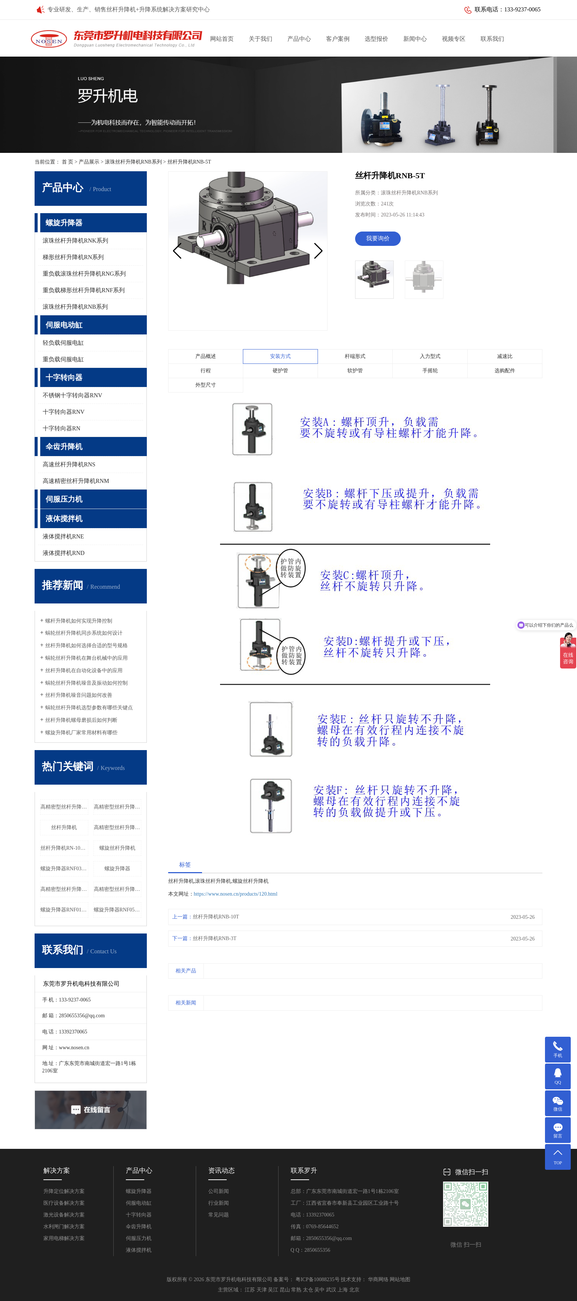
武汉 (331, 1290)
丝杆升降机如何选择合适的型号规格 (86, 645)
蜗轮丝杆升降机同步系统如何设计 (84, 633)
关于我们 (260, 39)
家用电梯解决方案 (64, 1238)
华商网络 (378, 1279)
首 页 (68, 162)
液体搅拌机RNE (63, 536)
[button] (318, 251)
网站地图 (400, 1279)
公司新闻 (218, 1191)
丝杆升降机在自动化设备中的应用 (84, 670)
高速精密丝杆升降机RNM (76, 481)
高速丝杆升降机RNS (69, 464)
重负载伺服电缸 (63, 359)
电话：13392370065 (312, 1215)
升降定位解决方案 (64, 1191)
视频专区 (454, 39)
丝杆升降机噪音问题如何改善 (78, 695)
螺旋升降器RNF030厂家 (64, 868)
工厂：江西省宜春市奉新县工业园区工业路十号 (345, 1203)
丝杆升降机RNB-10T (216, 917)
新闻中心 (415, 39)
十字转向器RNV (64, 412)
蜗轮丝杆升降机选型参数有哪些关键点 (89, 707)
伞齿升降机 (64, 446)
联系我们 (492, 39)
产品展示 (89, 162)
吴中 (319, 1290)
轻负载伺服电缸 (63, 343)
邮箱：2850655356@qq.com (321, 1238)
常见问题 (218, 1215)
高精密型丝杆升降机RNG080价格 (118, 807)
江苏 (250, 1290)
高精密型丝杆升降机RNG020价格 (118, 827)
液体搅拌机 (64, 519)
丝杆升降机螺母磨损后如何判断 (81, 720)
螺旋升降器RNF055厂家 (118, 910)
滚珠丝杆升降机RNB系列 (133, 162)
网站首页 (222, 39)
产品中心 (299, 39)
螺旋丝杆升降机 (117, 848)
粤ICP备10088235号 (317, 1279)
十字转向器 (64, 377)
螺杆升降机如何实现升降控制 (78, 621)
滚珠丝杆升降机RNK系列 (75, 240)
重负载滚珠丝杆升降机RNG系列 (84, 273)
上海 (342, 1290)
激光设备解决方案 (64, 1215)
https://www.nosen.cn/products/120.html (235, 894)
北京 (354, 1290)
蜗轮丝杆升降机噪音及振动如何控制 (86, 683)
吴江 (273, 1290)
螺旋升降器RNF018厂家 (64, 910)
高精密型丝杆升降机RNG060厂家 (64, 807)
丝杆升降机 (64, 827)
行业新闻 (218, 1203)
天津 (261, 1290)
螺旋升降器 (64, 223)
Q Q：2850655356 (310, 1250)
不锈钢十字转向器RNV (72, 395)
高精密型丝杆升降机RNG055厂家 (64, 889)
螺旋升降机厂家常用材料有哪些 (81, 732)
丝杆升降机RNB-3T (215, 938)
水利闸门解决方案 (64, 1226)
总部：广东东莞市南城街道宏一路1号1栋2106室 (345, 1191)
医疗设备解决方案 (64, 1203)
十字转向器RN (61, 428)
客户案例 (338, 39)
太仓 (308, 1290)
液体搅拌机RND (64, 553)
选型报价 (376, 39)
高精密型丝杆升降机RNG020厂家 (118, 889)
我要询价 (378, 238)
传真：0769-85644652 (315, 1226)
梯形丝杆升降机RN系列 (73, 257)
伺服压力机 (64, 499)
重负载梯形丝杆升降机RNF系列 (84, 290)
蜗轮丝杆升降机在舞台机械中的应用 (86, 658)
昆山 (285, 1290)
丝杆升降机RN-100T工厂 (64, 848)
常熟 (296, 1290)
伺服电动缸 (64, 325)
